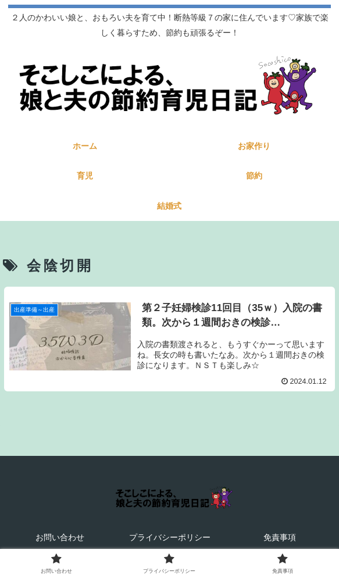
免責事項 (279, 537)
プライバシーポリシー (169, 537)
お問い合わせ (59, 537)
